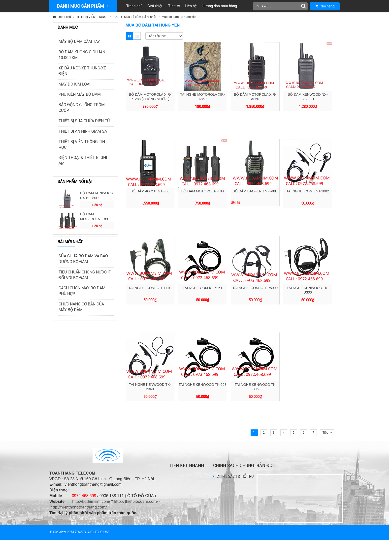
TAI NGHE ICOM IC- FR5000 (255, 288)
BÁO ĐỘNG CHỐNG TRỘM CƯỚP (82, 107)
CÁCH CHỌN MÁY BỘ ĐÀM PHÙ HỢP (82, 291)
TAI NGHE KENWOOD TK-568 (202, 385)
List (137, 36)
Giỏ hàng (325, 6)
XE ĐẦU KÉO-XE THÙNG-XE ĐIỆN (82, 71)
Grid (129, 36)
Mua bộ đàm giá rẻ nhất (140, 17)
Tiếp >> (327, 432)
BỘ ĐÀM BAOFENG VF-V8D (255, 191)
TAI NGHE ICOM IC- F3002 (307, 191)
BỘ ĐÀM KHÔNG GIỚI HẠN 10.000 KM (82, 55)
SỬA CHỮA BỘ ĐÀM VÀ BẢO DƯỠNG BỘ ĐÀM (83, 259)
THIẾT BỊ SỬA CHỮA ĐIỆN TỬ (84, 121)
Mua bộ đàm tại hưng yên (179, 17)
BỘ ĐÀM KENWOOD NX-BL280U (96, 195)
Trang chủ (64, 17)
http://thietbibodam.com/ (136, 501)
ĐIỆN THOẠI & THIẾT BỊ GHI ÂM (83, 160)
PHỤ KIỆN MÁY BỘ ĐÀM (80, 94)
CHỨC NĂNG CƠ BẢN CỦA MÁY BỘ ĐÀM (81, 307)
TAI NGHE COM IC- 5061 (202, 288)
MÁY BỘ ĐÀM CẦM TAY (79, 41)
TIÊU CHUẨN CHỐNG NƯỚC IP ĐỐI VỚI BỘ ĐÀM (85, 275)
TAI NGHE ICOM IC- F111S (150, 288)
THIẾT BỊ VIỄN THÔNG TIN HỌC (97, 17)
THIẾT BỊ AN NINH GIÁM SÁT (84, 131)
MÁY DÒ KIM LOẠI (74, 84)
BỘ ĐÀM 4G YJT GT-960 (149, 191)
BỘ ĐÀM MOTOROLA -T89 (94, 216)
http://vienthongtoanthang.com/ (78, 507)
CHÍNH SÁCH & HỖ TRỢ (235, 476)
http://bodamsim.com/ (91, 501)
